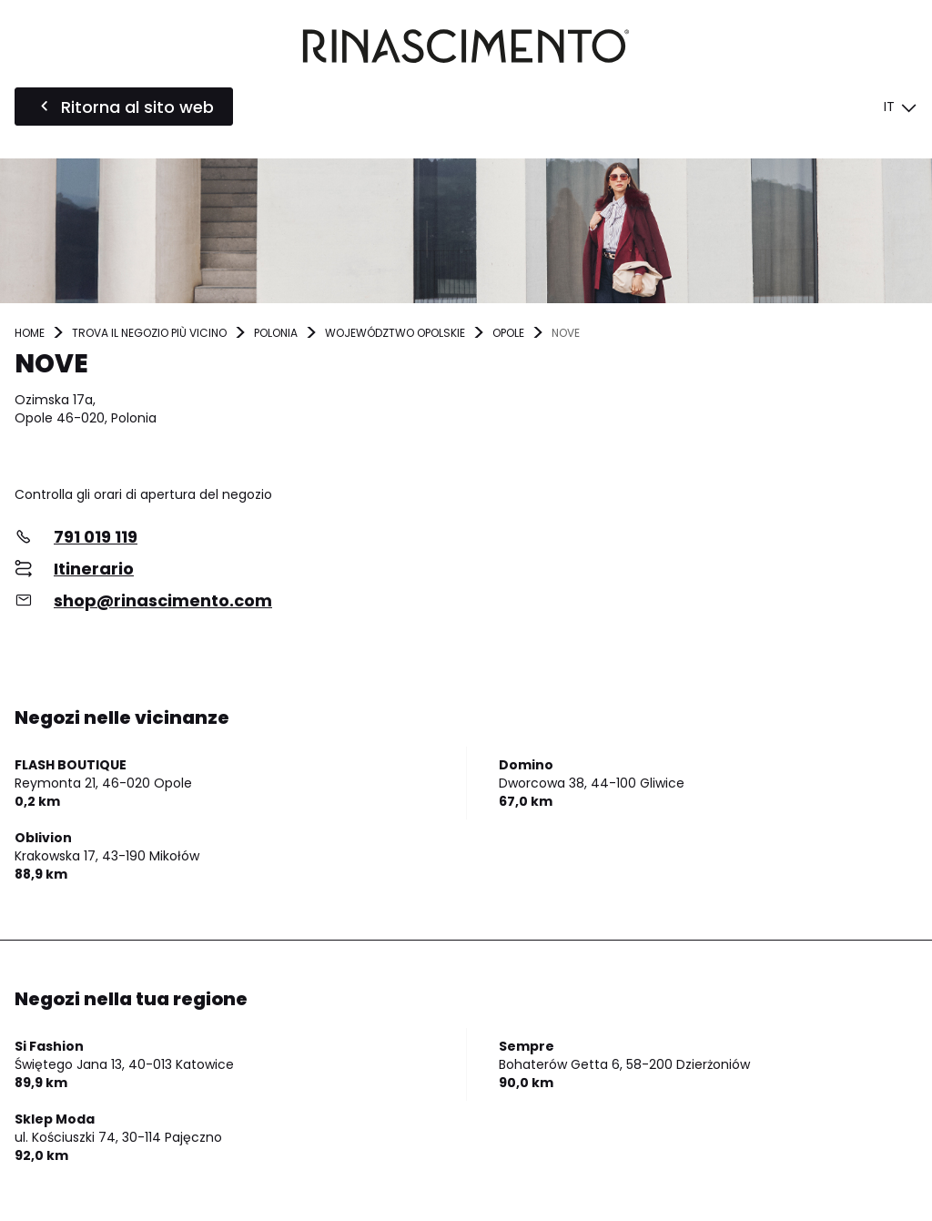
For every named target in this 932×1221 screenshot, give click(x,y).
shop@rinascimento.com (163, 600)
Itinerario (94, 568)
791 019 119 (95, 536)
